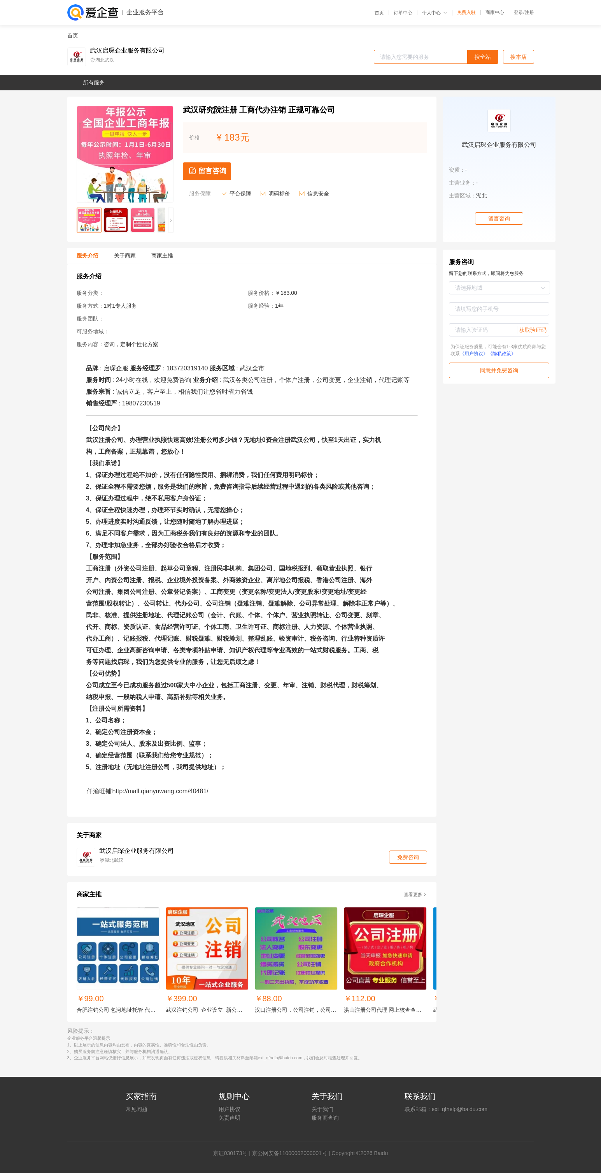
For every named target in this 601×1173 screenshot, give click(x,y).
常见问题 (136, 1109)
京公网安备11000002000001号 (289, 1153)
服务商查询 (325, 1118)
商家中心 (494, 12)
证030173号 (233, 1153)
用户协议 (229, 1109)
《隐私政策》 (502, 353)
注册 (529, 12)
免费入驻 (466, 12)
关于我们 (322, 1109)
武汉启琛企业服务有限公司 (127, 51)
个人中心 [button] (434, 13)
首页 (379, 13)
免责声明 (229, 1118)
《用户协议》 (474, 353)
